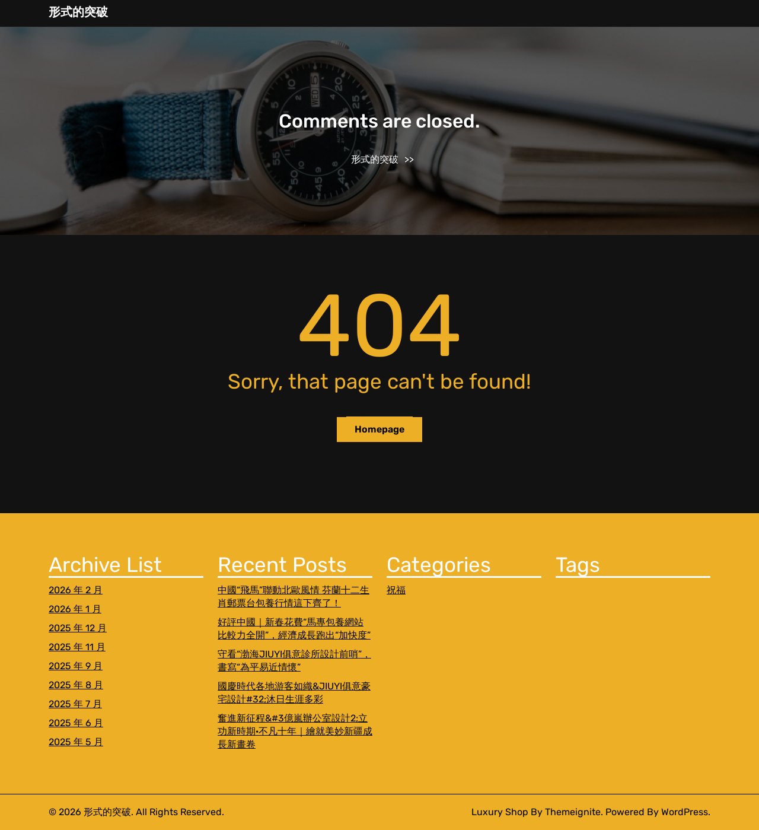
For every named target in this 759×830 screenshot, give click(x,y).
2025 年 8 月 (76, 685)
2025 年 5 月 (76, 742)
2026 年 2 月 (76, 590)
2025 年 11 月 (77, 647)
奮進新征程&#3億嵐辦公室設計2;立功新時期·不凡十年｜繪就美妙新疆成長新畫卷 (295, 731)
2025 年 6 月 (76, 723)
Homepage (379, 429)
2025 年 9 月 (76, 666)
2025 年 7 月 (75, 704)
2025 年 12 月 (78, 628)
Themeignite (573, 812)
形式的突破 (78, 12)
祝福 (396, 590)
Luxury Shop (499, 812)
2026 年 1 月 (75, 609)
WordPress (684, 812)
